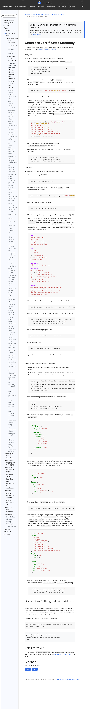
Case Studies (62, 6)
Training (32, 6)
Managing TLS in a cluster (63, 654)
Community (51, 6)
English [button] (83, 6)
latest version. (37, 35)
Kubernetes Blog (20, 6)
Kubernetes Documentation (34, 14)
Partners (41, 6)
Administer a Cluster (57, 14)
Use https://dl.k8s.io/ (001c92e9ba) (68, 680)
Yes (28, 669)
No (35, 669)
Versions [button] (72, 6)
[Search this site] (12, 15)
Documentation (7, 6)
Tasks (47, 14)
